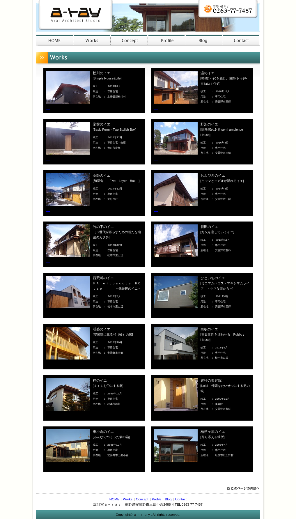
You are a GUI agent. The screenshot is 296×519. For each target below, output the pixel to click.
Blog (168, 499)
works (92, 40)
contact (241, 40)
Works (127, 499)
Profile (157, 499)
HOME (114, 499)
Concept (142, 499)
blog (203, 40)
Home (54, 40)
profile (166, 40)
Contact (181, 499)
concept (129, 40)
